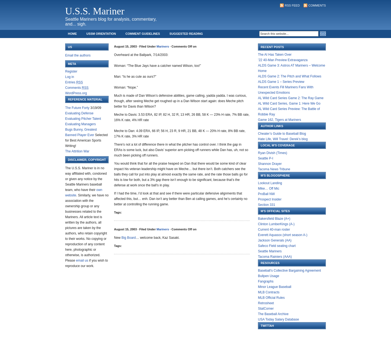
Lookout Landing (270, 183)
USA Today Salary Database (278, 319)
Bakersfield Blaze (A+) (274, 219)
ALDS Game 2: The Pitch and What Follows (289, 76)
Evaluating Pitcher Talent (83, 119)
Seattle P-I (265, 158)
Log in (69, 77)
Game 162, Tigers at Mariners (279, 120)
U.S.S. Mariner (94, 11)
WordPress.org (76, 93)
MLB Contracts (268, 292)
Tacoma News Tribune (274, 169)
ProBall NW (266, 194)
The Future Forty (77, 108)
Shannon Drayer (270, 164)
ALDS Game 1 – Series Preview (281, 82)
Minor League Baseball (274, 287)
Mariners (163, 46)
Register (71, 71)
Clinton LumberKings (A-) (276, 224)
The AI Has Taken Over (275, 54)
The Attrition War (77, 151)
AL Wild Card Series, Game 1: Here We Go (289, 103)
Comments (317, 5)
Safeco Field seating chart (277, 246)
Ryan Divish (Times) (272, 153)
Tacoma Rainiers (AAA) (275, 257)
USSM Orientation (101, 33)
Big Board (128, 238)
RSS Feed (292, 5)
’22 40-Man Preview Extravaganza (283, 60)
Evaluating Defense (79, 113)
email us (82, 260)
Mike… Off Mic (268, 188)
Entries (74, 82)
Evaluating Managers (80, 124)
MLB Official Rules (271, 298)
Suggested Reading (186, 33)
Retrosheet (266, 303)
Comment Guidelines (142, 33)
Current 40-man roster (274, 229)
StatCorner (266, 308)
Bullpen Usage (268, 276)
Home (72, 33)
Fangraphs (265, 281)
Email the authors (77, 55)
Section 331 (266, 205)
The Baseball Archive (273, 314)
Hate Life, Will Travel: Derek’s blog (283, 139)
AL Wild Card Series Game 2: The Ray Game (290, 98)
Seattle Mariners (270, 251)
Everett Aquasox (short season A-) (282, 235)
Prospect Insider (270, 199)
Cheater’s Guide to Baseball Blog (282, 134)
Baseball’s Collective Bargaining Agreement (289, 270)
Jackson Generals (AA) (274, 240)
